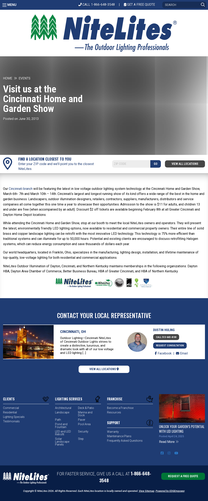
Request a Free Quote (183, 476)
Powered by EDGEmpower (170, 490)
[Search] (184, 5)
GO (155, 164)
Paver (81, 419)
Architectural (63, 408)
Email (182, 353)
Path (58, 419)
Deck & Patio (86, 408)
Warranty (113, 431)
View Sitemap (146, 490)
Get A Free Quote (139, 5)
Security (83, 431)
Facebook (163, 353)
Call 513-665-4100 (166, 337)
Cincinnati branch (20, 189)
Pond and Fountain (61, 426)
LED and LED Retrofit (63, 433)
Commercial (11, 408)
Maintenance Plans (119, 436)
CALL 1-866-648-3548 (96, 5)
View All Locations (185, 164)
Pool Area (84, 424)
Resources (114, 412)
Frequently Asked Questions (125, 440)
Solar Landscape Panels (62, 441)
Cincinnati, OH (73, 331)
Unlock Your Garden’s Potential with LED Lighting (181, 429)
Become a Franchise (120, 408)
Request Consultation (170, 345)
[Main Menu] (4, 5)
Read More (169, 442)
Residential (10, 412)
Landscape (62, 412)
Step (81, 438)
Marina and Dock (85, 414)
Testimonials (11, 421)
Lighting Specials (14, 416)
